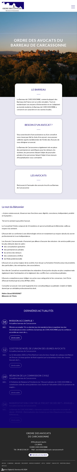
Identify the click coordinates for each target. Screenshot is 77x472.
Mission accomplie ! (21, 321)
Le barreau (38, 89)
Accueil (4, 463)
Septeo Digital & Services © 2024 (14, 469)
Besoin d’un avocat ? (34, 463)
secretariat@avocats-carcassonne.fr (49, 450)
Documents (24, 463)
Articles (4, 465)
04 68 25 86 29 (23, 450)
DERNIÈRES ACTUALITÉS (38, 310)
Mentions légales (65, 463)
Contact (48, 463)
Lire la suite (15, 338)
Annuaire (17, 463)
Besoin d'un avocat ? (38, 124)
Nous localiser (39, 455)
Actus (43, 463)
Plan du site (55, 463)
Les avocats (38, 175)
